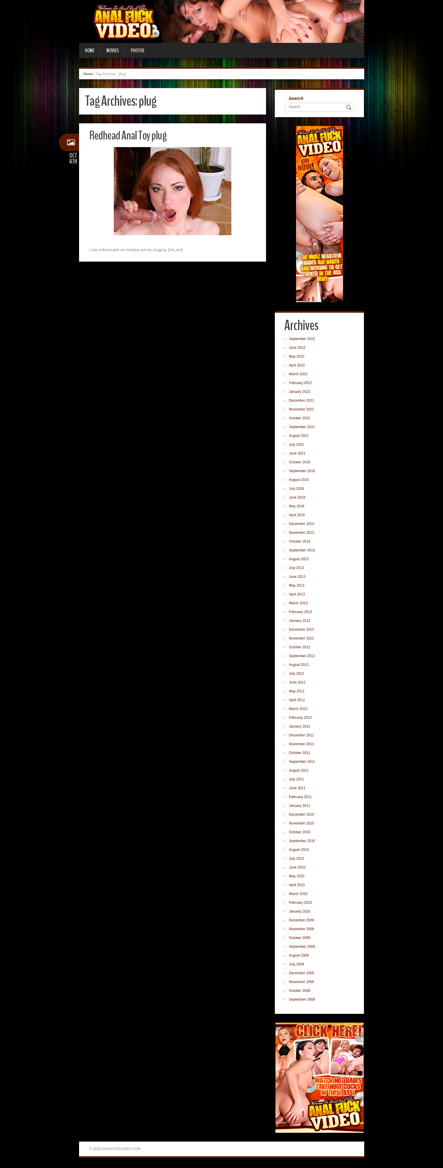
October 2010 (300, 833)
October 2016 (300, 463)
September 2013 (303, 551)
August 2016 (300, 481)
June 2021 (298, 454)
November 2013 (302, 533)
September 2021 (303, 428)
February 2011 (301, 798)
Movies (112, 50)
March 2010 (299, 895)
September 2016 (303, 472)
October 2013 (300, 542)
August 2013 (300, 560)
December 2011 (302, 736)
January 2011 (300, 807)
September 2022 (303, 340)
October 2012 (300, 648)
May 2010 (297, 877)
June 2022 (298, 348)
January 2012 (300, 727)
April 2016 (298, 516)
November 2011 (302, 745)
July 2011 (297, 780)
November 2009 (302, 930)
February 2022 (301, 384)
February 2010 (301, 903)
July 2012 (297, 674)
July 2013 (297, 569)
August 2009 (300, 956)
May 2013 (297, 586)
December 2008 (302, 974)
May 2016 (297, 507)
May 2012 (297, 692)
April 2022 (298, 366)
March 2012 (299, 710)
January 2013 (300, 622)
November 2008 (302, 983)
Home (89, 50)
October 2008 (300, 991)
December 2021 (302, 401)
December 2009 (302, 921)
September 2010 (303, 842)
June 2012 (298, 683)
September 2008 (303, 1000)
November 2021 (302, 410)
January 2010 (300, 912)
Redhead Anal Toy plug (131, 135)
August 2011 (300, 771)
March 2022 (299, 375)
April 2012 (298, 701)
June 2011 (298, 789)
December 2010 (302, 815)
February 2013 (301, 613)
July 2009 (297, 965)
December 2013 (302, 525)
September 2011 (303, 762)
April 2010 (298, 886)
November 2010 (302, 824)
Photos (137, 50)
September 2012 (303, 657)
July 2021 (297, 445)
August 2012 (300, 666)
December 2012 (302, 630)
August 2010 (300, 851)
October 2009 (300, 939)
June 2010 (298, 868)
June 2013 (298, 577)
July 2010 (297, 859)
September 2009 (303, 947)
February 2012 (301, 718)
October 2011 (300, 754)
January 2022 (300, 393)
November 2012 (302, 639)
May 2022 (297, 357)
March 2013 (299, 604)
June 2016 (298, 498)
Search (297, 98)
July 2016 (297, 489)
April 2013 (298, 595)
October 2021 (300, 419)
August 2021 (300, 437)
